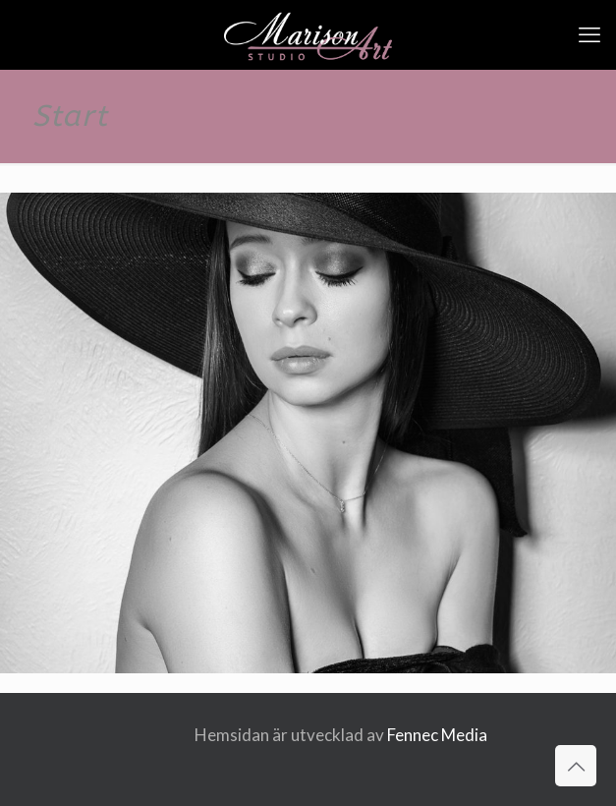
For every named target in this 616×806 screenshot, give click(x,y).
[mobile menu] (589, 34)
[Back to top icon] (575, 765)
